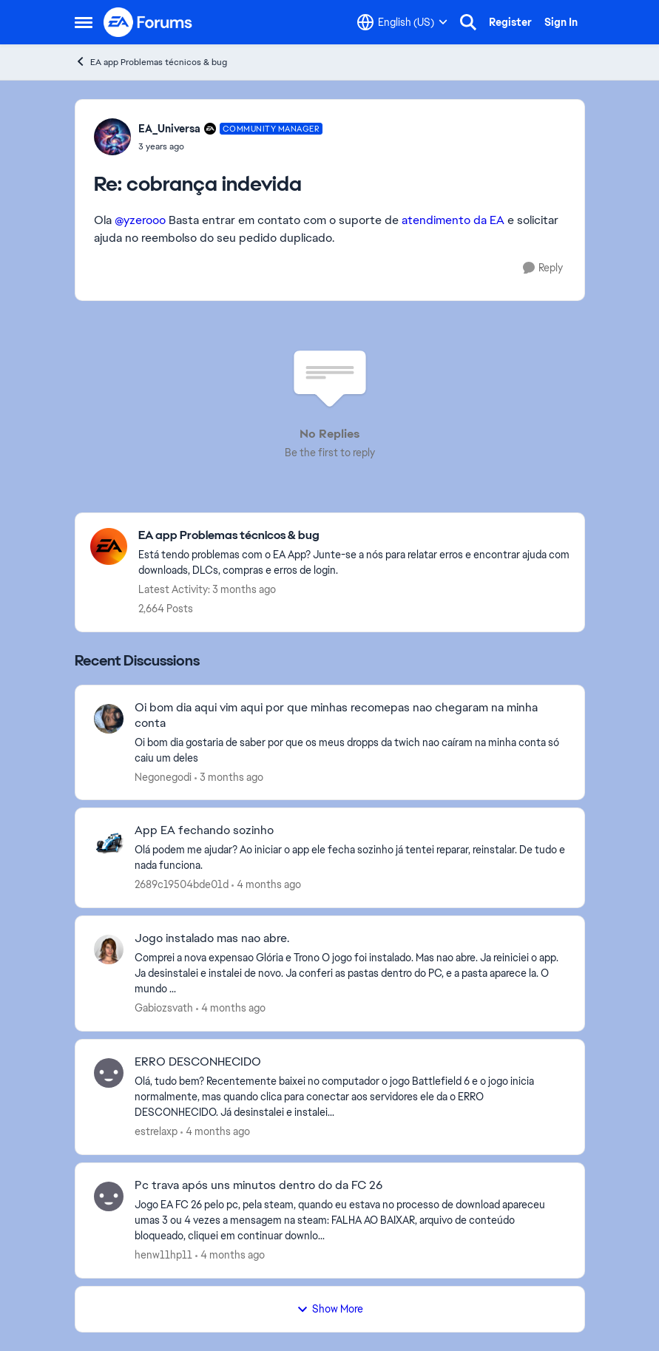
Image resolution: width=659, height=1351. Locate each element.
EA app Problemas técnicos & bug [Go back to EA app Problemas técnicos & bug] (151, 61)
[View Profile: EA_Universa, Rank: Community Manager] (112, 136)
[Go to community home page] (149, 22)
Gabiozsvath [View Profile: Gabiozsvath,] (164, 1008)
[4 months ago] (266, 885)
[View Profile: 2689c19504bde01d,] (109, 841)
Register (510, 22)
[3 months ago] (229, 777)
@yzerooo (140, 220)
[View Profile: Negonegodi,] (109, 719)
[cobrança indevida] (230, 146)
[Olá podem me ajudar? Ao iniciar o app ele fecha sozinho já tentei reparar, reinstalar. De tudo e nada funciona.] (350, 857)
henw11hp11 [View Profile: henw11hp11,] (163, 1255)
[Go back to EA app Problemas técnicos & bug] (354, 536)
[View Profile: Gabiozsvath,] (109, 949)
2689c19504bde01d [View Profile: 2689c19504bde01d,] (182, 884)
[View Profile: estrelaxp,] (109, 1073)
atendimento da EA (453, 220)
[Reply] (543, 268)
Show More (330, 1309)
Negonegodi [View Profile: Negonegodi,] (163, 776)
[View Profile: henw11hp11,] (109, 1196)
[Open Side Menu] (83, 22)
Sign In (561, 22)
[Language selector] (402, 22)
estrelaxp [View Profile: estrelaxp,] (156, 1131)
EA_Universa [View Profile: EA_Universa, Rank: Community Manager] (169, 128)
